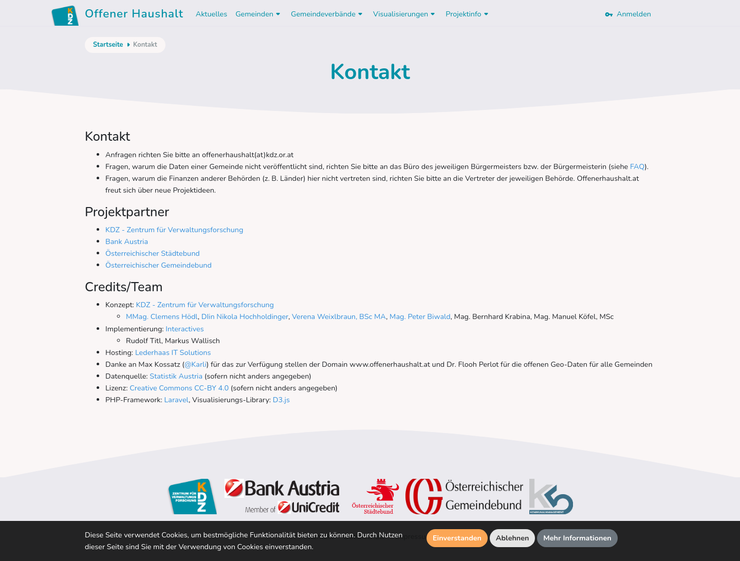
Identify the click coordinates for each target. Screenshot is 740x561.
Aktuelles (211, 14)
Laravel (176, 400)
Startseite (108, 44)
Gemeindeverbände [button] (328, 14)
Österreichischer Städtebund (152, 253)
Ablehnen (512, 538)
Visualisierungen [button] (405, 14)
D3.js (281, 400)
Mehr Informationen (577, 538)
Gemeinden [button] (259, 14)
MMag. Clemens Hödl (162, 316)
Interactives (184, 329)
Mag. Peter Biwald (420, 316)
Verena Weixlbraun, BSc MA (339, 316)
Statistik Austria (176, 376)
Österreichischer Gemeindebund (158, 265)
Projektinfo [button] (468, 14)
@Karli (195, 364)
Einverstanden (457, 538)
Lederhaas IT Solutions (173, 352)
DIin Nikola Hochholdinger (244, 316)
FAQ (637, 166)
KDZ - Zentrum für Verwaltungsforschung (174, 230)
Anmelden (628, 14)
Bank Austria (126, 241)
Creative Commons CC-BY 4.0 (179, 388)
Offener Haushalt (134, 15)
